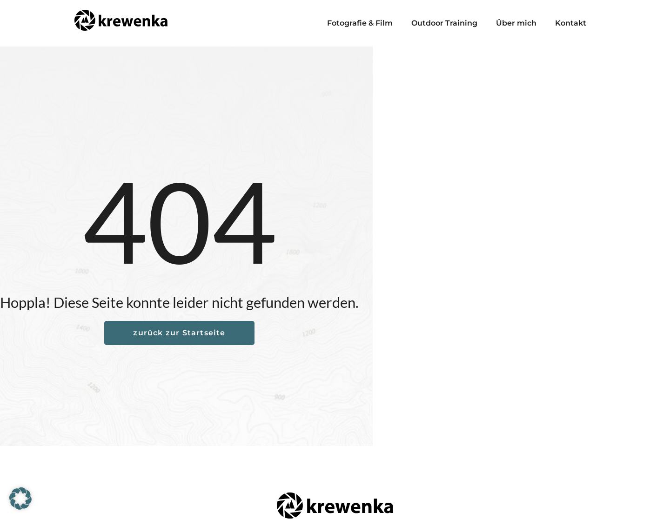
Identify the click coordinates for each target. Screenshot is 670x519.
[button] (20, 498)
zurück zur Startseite (179, 332)
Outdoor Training (444, 23)
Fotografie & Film (360, 23)
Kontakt (570, 23)
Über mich (516, 23)
